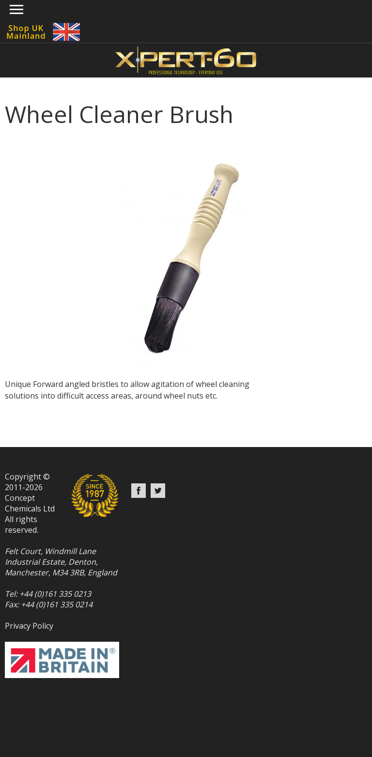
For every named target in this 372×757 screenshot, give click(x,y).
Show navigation (16, 9)
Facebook (138, 490)
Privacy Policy (29, 625)
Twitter (158, 490)
